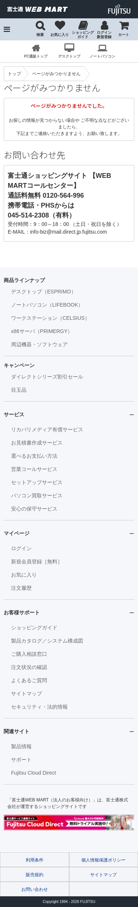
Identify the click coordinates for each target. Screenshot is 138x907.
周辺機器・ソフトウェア (39, 344)
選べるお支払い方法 (34, 456)
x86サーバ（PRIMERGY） (41, 331)
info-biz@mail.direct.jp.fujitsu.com (68, 232)
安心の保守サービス (34, 509)
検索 (40, 35)
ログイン (21, 548)
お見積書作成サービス (37, 443)
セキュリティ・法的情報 (39, 707)
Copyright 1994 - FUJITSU (69, 902)
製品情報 (21, 746)
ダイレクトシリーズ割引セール (47, 377)
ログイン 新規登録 (104, 34)
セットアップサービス (37, 482)
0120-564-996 (63, 195)
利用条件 (34, 860)
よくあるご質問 (29, 680)
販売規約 (34, 874)
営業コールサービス (34, 469)
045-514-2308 (28, 215)
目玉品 (18, 390)
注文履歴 (21, 588)
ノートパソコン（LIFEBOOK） (47, 305)
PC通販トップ (36, 56)
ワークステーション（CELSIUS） (50, 318)
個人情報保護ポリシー (103, 860)
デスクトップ (69, 56)
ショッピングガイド (83, 34)
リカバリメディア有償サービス (47, 429)
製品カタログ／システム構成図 (47, 641)
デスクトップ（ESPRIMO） (43, 292)
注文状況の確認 (29, 667)
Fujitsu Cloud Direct (33, 773)
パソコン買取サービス (37, 495)
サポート (21, 759)
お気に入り (59, 35)
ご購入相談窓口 (29, 654)
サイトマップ (26, 693)
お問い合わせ (34, 889)
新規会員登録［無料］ (37, 561)
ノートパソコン (102, 56)
